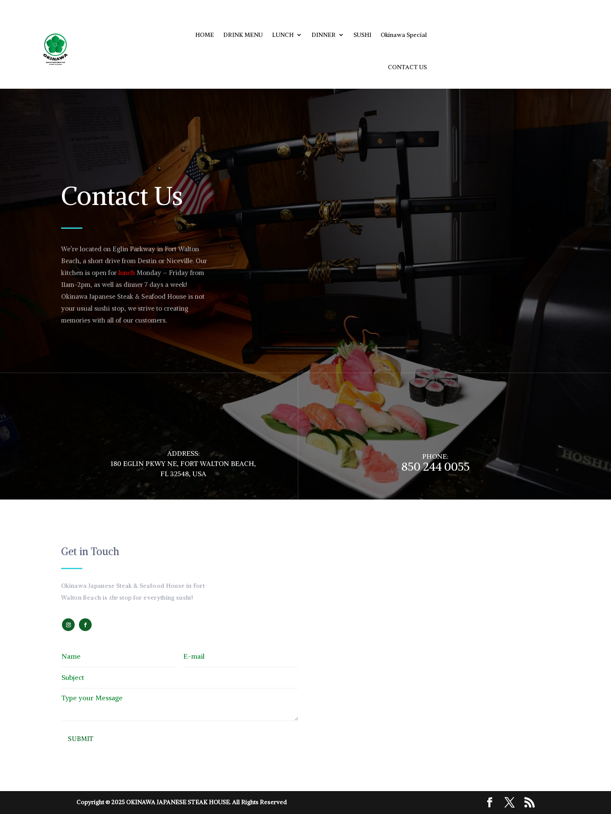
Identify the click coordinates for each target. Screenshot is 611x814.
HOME (204, 35)
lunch (126, 273)
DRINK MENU (243, 35)
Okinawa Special (404, 35)
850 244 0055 (435, 466)
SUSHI (362, 35)
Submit (80, 739)
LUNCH (283, 35)
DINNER (323, 35)
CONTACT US (407, 67)
